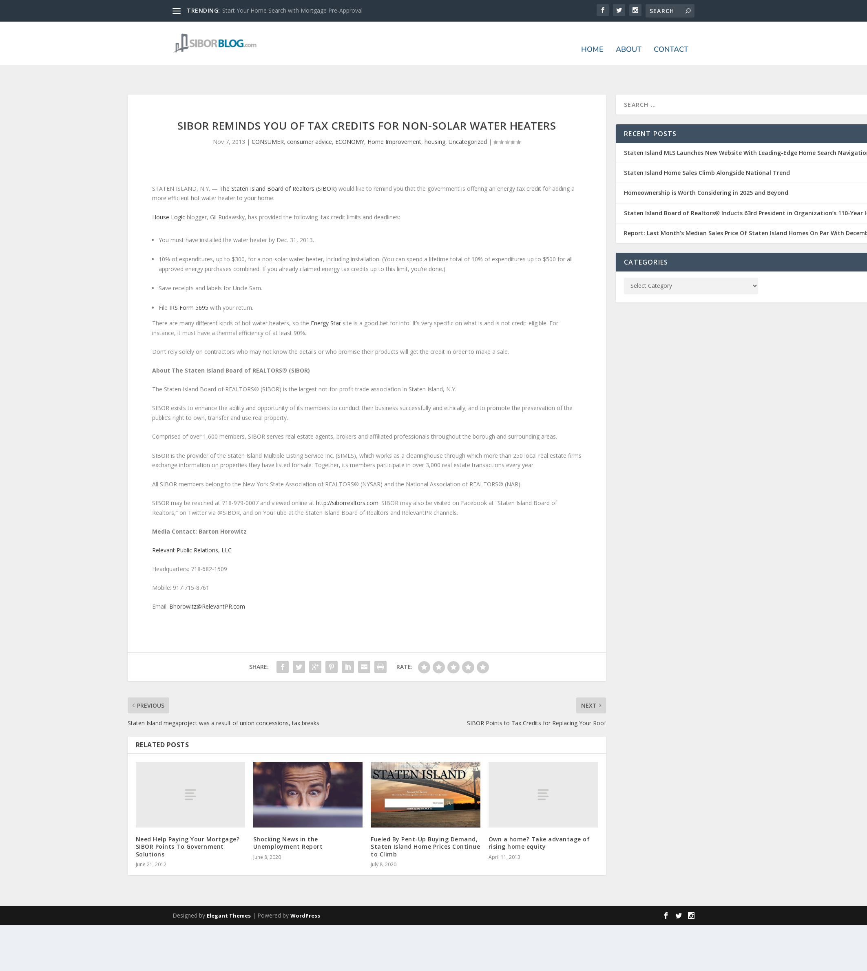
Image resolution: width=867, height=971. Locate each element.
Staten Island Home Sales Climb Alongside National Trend (707, 148)
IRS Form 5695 (188, 283)
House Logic (168, 193)
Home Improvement (394, 117)
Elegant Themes (229, 891)
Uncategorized (468, 117)
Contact (671, 39)
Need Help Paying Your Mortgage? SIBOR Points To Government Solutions (188, 822)
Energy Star (326, 299)
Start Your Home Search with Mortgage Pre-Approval (292, 10)
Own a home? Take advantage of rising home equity (539, 818)
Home (592, 39)
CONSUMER (268, 117)
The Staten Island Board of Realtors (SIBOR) (278, 164)
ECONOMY (349, 117)
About (628, 39)
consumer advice (309, 117)
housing (435, 117)
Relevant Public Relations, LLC (192, 526)
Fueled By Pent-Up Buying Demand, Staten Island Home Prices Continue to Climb (425, 822)
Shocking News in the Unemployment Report (288, 818)
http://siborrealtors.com (347, 479)
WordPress (305, 891)
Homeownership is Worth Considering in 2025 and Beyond (706, 168)
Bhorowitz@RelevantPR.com (207, 583)
